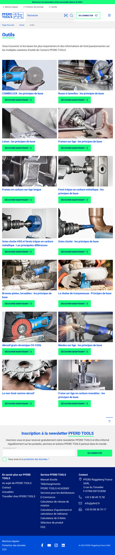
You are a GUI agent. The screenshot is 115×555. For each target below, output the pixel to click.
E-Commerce (48, 497)
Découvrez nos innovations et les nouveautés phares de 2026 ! (57, 2)
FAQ (43, 526)
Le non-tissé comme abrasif (18, 393)
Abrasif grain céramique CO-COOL (22, 345)
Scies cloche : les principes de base (78, 241)
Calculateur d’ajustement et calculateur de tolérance (56, 511)
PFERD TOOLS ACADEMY (55, 488)
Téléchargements (50, 483)
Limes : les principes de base (18, 141)
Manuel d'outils (49, 479)
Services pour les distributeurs (57, 492)
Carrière (52, 7)
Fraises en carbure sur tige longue (21, 189)
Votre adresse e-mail (9, 448)
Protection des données (33, 7)
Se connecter (94, 453)
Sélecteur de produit (52, 522)
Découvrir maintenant (18, 100)
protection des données (35, 459)
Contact (6, 487)
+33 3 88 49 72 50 (92, 497)
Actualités (8, 491)
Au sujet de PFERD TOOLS (17, 483)
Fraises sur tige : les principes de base (80, 141)
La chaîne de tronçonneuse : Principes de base (84, 293)
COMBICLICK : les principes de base (22, 93)
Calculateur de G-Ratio (53, 518)
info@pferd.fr (89, 503)
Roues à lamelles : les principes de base (81, 93)
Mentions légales (10, 7)
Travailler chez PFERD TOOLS (18, 496)
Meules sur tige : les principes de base (80, 345)
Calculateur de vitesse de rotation (55, 503)
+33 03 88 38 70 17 (92, 509)
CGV (4, 549)
